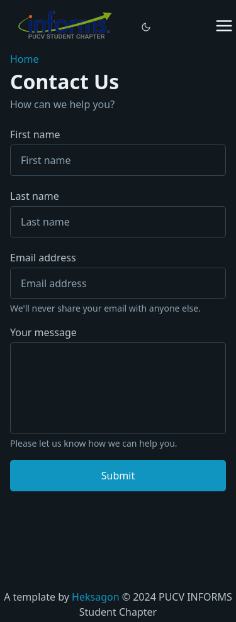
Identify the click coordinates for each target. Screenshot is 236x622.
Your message (43, 332)
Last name (118, 213)
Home (24, 59)
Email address (43, 258)
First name (118, 152)
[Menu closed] (224, 25)
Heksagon (95, 597)
